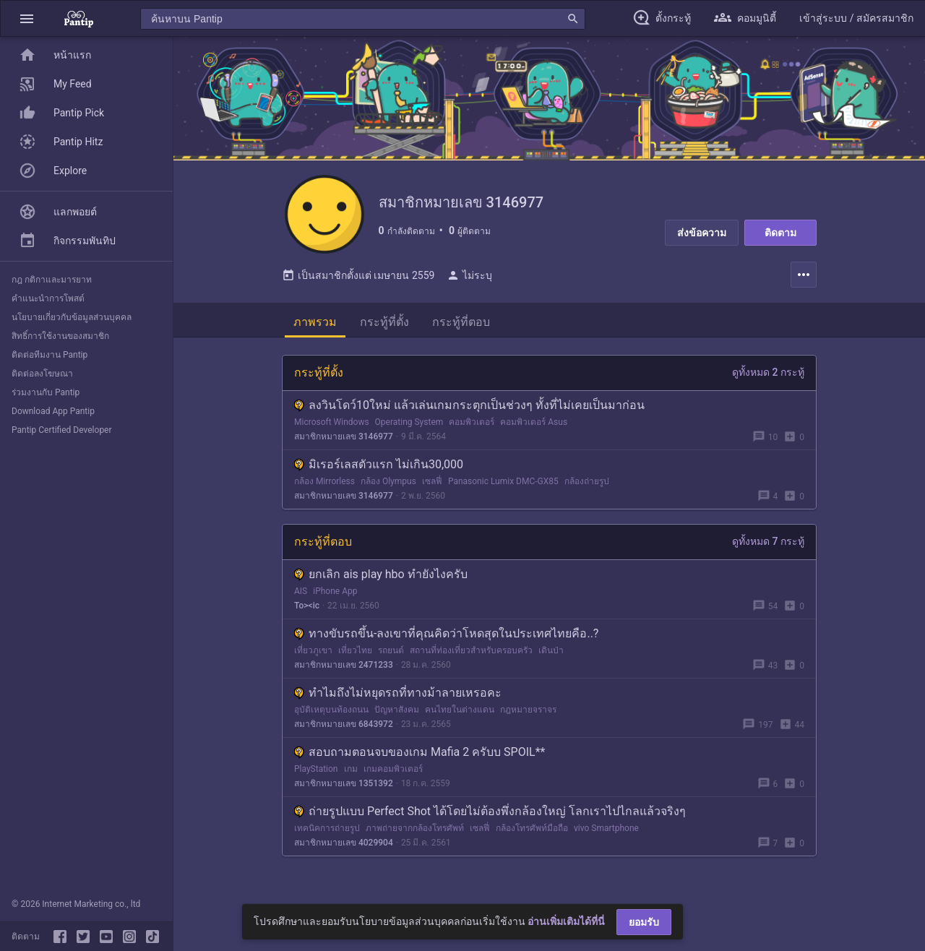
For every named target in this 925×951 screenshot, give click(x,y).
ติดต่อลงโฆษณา (42, 374)
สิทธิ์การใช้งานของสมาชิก (60, 336)
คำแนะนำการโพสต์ (48, 298)
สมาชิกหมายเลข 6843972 (343, 732)
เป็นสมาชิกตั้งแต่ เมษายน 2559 (358, 283)
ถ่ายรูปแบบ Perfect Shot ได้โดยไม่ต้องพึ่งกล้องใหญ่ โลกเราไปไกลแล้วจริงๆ (490, 819)
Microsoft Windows (331, 430)
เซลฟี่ (432, 489)
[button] (27, 18)
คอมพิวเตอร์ (471, 430)
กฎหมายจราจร (528, 718)
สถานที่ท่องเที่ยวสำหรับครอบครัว (471, 658)
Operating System (409, 430)
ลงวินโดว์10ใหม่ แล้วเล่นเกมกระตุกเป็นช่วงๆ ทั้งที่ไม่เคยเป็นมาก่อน (469, 413)
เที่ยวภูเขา (313, 658)
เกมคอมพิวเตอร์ (393, 777)
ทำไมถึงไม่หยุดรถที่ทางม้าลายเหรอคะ (398, 700)
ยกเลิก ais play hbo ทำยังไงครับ (381, 582)
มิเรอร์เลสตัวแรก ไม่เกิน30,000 (378, 472)
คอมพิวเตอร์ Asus (533, 430)
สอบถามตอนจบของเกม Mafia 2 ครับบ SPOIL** (419, 760)
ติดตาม (780, 232)
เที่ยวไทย (355, 658)
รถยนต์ (391, 658)
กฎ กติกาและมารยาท (52, 280)
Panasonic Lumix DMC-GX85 (503, 489)
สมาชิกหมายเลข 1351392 (343, 791)
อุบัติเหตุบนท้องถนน (331, 718)
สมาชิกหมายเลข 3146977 (343, 444)
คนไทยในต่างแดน (459, 718)
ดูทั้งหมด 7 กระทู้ (768, 549)
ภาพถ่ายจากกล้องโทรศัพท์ (415, 836)
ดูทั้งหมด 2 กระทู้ (768, 380)
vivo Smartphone (606, 836)
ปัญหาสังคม (396, 718)
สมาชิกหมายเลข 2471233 (343, 673)
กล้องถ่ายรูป (586, 489)
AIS (300, 599)
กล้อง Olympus (388, 489)
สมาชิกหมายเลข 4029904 (343, 850)
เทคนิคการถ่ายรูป (327, 836)
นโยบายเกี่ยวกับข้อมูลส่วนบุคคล (72, 317)
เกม (351, 777)
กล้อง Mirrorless (324, 489)
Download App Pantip (53, 411)
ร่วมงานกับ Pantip (45, 392)
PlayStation (316, 777)
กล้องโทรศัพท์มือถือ (532, 836)
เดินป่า (551, 658)
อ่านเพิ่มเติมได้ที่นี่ (566, 921)
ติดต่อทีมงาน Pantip (49, 355)
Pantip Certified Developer (62, 430)
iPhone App (335, 599)
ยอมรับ (644, 922)
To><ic (306, 613)
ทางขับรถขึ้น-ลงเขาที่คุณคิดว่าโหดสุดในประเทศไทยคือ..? (446, 641)
